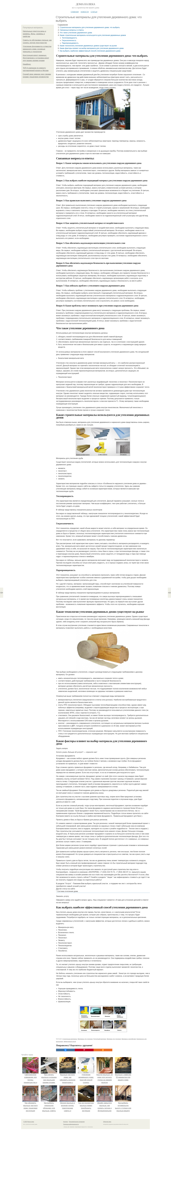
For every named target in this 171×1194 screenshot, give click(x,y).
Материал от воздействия (128, 1039)
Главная (75, 11)
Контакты (65, 1121)
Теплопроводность (69, 38)
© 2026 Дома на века (28, 1121)
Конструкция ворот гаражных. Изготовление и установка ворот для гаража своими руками (36, 57)
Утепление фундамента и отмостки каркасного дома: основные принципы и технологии (37, 49)
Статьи (94, 11)
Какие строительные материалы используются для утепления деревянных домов (93, 35)
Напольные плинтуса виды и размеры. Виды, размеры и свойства (34, 33)
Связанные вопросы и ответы (72, 30)
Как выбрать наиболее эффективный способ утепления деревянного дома (90, 51)
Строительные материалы (69, 1039)
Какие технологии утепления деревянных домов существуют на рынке (88, 46)
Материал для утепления (114, 1039)
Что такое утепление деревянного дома (76, 33)
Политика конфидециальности (71, 1124)
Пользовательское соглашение (77, 1121)
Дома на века (85, 4)
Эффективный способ (70, 1041)
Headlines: (27, 64)
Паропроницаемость (70, 43)
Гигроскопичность (69, 40)
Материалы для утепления (85, 1039)
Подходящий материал (99, 1039)
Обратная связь (107, 1121)
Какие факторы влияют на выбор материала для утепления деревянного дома (92, 48)
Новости (85, 11)
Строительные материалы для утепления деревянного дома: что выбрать (90, 27)
